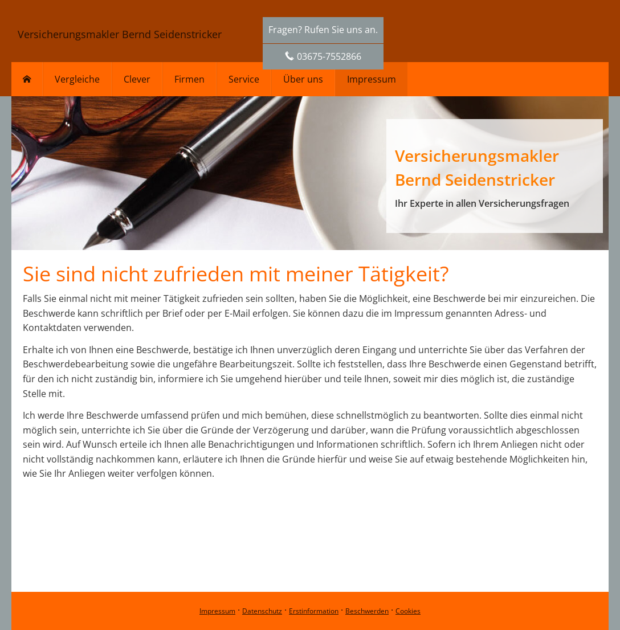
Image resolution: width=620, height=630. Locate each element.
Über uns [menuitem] (303, 79)
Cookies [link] (408, 611)
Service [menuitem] (244, 79)
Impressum (217, 611)
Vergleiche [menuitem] (77, 79)
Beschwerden (367, 611)
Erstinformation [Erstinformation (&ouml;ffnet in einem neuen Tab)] (313, 611)
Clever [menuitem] (137, 79)
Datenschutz (262, 611)
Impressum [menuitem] (371, 79)
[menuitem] (27, 79)
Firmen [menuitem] (189, 79)
